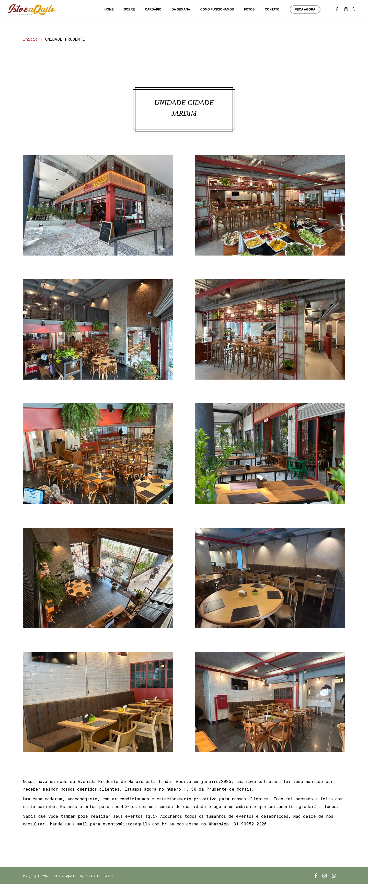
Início (30, 39)
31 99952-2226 (250, 823)
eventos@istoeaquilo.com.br (135, 823)
